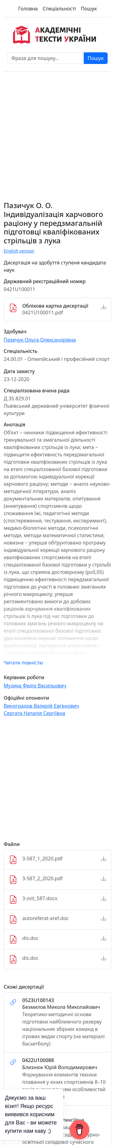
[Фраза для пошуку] (45, 58)
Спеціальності (59, 8)
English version (19, 251)
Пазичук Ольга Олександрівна (40, 339)
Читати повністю (23, 662)
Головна (28, 8)
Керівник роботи (24, 677)
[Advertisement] (57, 781)
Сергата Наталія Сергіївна (34, 713)
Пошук (89, 8)
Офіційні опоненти (26, 698)
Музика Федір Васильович (35, 685)
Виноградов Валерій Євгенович (41, 705)
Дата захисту (19, 371)
